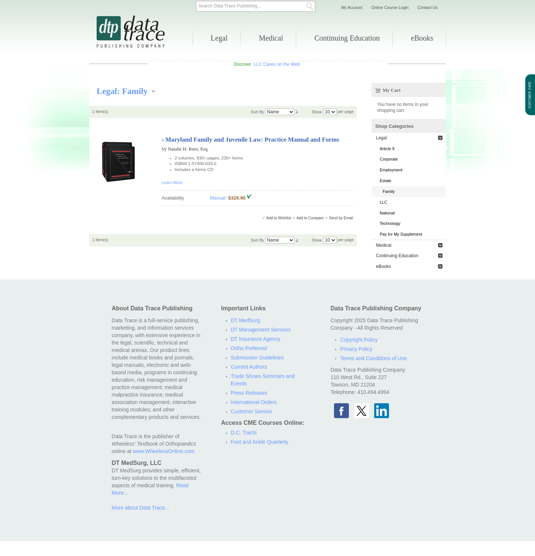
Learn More (172, 182)
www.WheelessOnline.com (163, 451)
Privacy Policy (356, 349)
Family (389, 191)
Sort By (257, 112)
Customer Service (251, 411)
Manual (218, 198)
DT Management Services (261, 330)
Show (317, 112)
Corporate (389, 159)
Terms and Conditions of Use (373, 358)
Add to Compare (310, 218)
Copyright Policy (358, 340)
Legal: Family (122, 91)
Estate (385, 180)
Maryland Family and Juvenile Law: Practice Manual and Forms (252, 139)
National (387, 213)
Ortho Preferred (249, 348)
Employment (391, 170)
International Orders (254, 402)
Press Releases (249, 393)
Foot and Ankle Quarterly (259, 442)
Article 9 (387, 148)
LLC (383, 202)
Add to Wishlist (278, 218)
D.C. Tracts (244, 433)
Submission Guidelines (257, 358)
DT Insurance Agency (256, 339)
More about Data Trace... (140, 508)
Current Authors (249, 367)
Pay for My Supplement (401, 234)
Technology (390, 223)
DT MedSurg (245, 320)
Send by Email (341, 218)
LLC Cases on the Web (277, 64)
